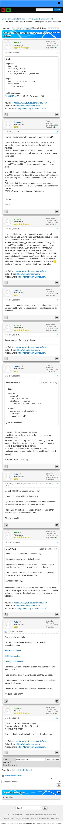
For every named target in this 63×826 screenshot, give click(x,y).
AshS (16, 474)
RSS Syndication (53, 819)
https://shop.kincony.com (28, 105)
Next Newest (9, 765)
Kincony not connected (14, 661)
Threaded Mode (55, 32)
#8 (57, 542)
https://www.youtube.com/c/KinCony (30, 103)
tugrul (16, 290)
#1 (57, 52)
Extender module (47, 19)
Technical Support (33, 19)
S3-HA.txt (12, 96)
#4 (57, 300)
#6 (57, 376)
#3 (57, 229)
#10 (57, 718)
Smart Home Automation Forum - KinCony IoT (41, 815)
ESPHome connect (13, 650)
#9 (57, 631)
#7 (57, 484)
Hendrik (17, 366)
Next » (28, 28)
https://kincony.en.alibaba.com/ (32, 108)
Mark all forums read (38, 819)
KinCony (13, 823)
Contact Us (19, 815)
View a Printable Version (13, 776)
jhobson (17, 122)
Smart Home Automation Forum (13, 19)
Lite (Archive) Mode (22, 819)
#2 (57, 132)
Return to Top (9, 819)
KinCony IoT (30, 823)
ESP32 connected (12, 656)
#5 (57, 335)
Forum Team (9, 815)
